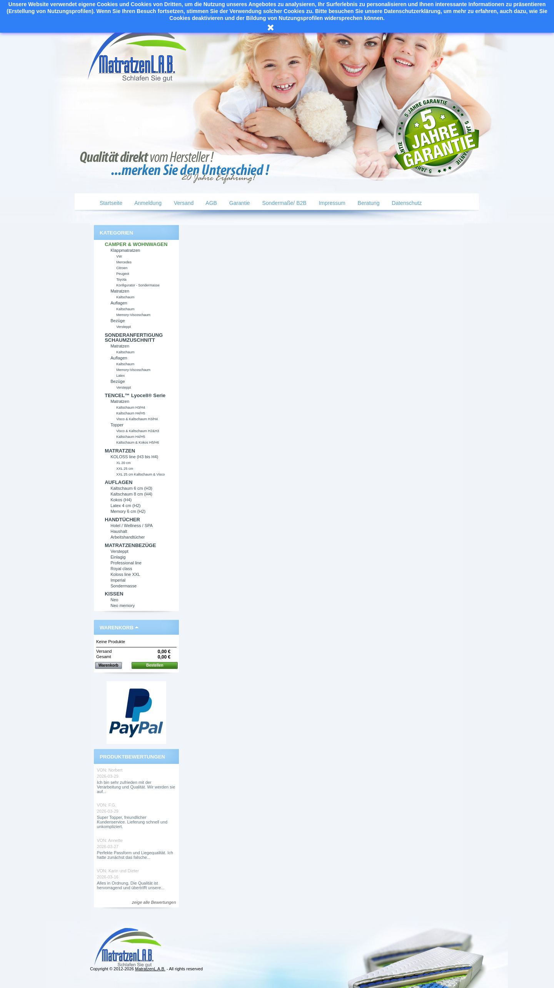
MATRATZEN (120, 451)
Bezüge (117, 320)
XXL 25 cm (124, 469)
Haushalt (118, 531)
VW (119, 256)
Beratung (368, 203)
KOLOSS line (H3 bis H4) (134, 456)
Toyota (121, 279)
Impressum (331, 203)
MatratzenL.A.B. (150, 968)
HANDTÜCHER (122, 519)
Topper (116, 424)
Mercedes (124, 262)
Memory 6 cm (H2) (127, 511)
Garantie (239, 203)
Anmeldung (147, 203)
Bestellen (154, 665)
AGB (210, 203)
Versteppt (123, 327)
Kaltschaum (125, 297)
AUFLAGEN (118, 482)
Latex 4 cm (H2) (125, 505)
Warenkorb (116, 627)
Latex (120, 376)
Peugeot (122, 274)
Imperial (117, 580)
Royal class (121, 568)
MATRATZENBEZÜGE (130, 545)
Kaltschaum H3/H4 (130, 407)
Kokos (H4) (121, 499)
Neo (114, 599)
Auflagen (118, 303)
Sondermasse (123, 586)
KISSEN (114, 594)
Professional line (126, 563)
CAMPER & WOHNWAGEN (136, 244)
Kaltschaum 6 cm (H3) (131, 488)
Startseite (110, 203)
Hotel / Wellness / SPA (131, 525)
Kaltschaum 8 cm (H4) (131, 494)
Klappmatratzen (125, 250)
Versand (183, 203)
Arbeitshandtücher (127, 537)
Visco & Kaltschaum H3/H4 (137, 419)
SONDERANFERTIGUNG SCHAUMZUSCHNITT (134, 337)
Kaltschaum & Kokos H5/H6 (137, 442)
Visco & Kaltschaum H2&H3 (137, 431)
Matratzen (119, 291)
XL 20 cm (123, 463)
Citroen (121, 268)
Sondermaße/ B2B (284, 203)
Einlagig (117, 557)
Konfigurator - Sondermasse (138, 285)
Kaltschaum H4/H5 (130, 413)
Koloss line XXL (125, 574)
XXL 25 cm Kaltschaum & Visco (140, 474)
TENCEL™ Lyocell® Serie (135, 395)
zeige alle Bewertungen (154, 902)
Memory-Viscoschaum (133, 315)
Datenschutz (406, 203)
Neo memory (122, 605)
